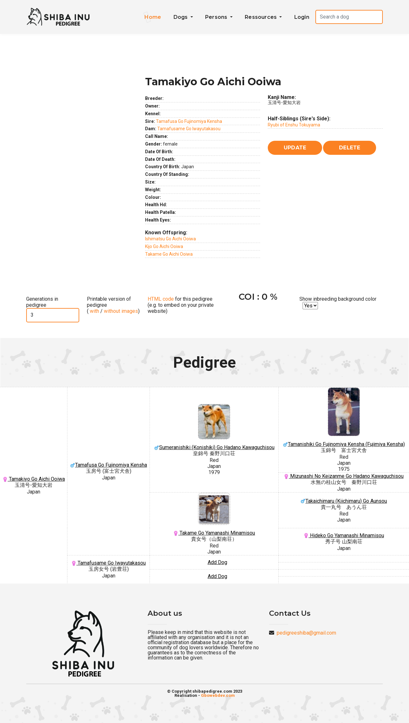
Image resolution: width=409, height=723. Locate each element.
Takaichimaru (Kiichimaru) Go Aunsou (343, 501)
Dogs (181, 17)
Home (152, 17)
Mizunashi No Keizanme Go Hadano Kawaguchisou (344, 476)
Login (301, 17)
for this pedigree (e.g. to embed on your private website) (181, 305)
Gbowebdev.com (218, 695)
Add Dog (217, 562)
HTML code (161, 299)
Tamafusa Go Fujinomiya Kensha (189, 121)
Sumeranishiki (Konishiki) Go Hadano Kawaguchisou (214, 427)
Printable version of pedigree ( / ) (113, 305)
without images (121, 311)
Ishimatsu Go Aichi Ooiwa (170, 238)
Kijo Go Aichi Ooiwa (164, 246)
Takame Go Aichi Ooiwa (169, 254)
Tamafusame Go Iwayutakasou (188, 128)
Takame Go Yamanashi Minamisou (214, 514)
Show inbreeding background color (337, 299)
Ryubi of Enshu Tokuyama (294, 124)
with (94, 311)
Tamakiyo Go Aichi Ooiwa (34, 479)
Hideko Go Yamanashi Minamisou (344, 535)
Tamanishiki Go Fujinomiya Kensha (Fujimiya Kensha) (343, 417)
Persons (217, 17)
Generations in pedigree (42, 302)
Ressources (261, 17)
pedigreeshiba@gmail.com (306, 633)
